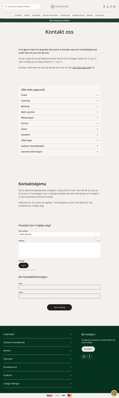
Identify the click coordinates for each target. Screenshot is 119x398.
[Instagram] (84, 356)
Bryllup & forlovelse (50, 15)
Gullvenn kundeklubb (14, 342)
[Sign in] (107, 6)
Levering (25, 101)
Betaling (25, 106)
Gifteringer (26, 140)
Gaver (24, 129)
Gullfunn (7, 375)
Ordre (24, 95)
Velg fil (23, 265)
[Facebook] (89, 356)
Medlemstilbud (78, 15)
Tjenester (8, 358)
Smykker (18, 15)
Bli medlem (88, 349)
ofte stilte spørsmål (81, 67)
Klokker (27, 15)
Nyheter (90, 15)
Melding (21, 241)
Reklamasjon (27, 118)
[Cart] (114, 6)
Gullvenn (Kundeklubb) (32, 146)
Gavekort (25, 135)
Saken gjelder (23, 231)
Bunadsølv (36, 15)
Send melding (59, 307)
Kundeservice (10, 367)
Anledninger (65, 15)
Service (24, 123)
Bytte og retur (28, 112)
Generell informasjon (31, 152)
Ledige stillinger (11, 383)
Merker (7, 350)
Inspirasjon (99, 15)
